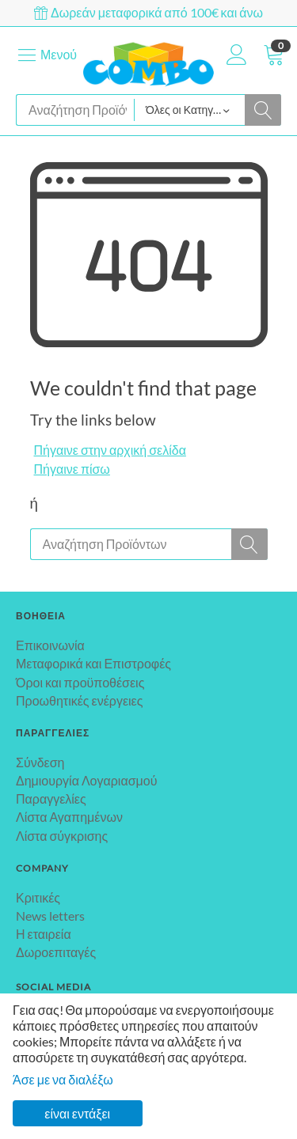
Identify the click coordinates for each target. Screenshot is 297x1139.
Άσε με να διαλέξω (63, 1079)
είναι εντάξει (77, 1113)
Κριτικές (38, 897)
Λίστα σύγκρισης (62, 835)
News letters (50, 915)
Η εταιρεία (43, 933)
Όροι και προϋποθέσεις (80, 682)
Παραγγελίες (51, 798)
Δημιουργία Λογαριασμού (86, 780)
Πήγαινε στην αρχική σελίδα (110, 449)
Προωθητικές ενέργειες (79, 700)
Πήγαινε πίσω (72, 468)
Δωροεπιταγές (56, 951)
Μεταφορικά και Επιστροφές (93, 663)
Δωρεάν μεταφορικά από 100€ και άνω (148, 12)
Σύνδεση (40, 762)
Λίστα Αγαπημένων (69, 816)
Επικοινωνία (50, 645)
